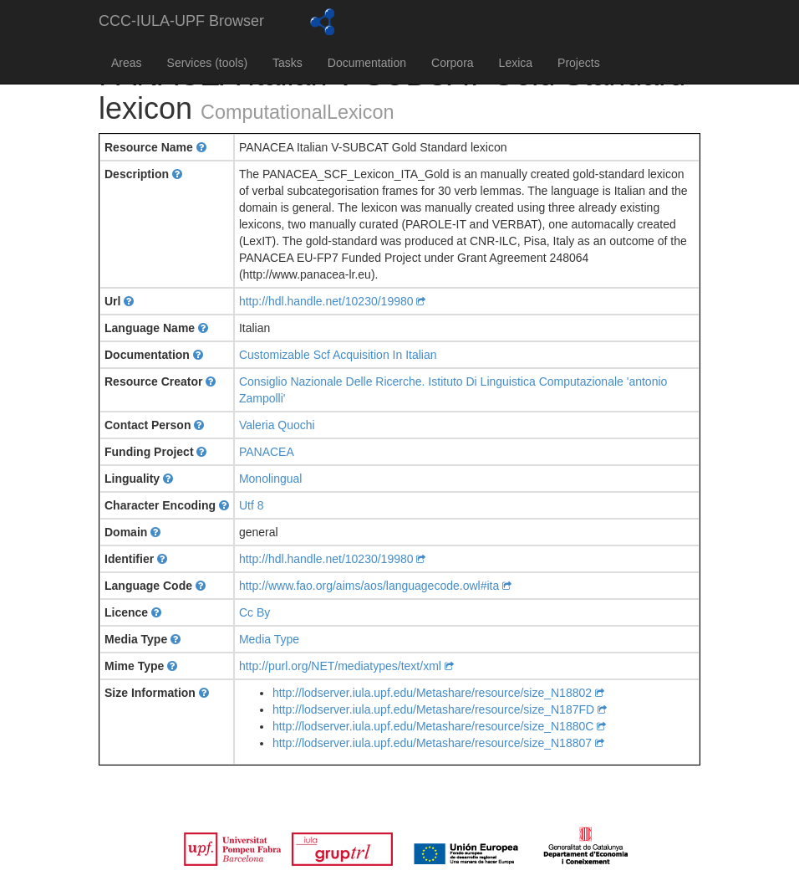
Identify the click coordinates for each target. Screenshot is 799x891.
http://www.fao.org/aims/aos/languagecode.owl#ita (375, 585)
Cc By (254, 612)
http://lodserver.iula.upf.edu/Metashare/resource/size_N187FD (439, 709)
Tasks (287, 62)
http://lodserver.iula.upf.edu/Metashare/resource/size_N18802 (438, 692)
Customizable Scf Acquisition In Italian (338, 354)
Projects (578, 62)
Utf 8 (251, 505)
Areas (126, 62)
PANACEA (266, 451)
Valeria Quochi (277, 425)
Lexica (515, 62)
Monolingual (271, 478)
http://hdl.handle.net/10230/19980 (332, 301)
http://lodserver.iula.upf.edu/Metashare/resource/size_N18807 (438, 743)
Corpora (452, 62)
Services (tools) (207, 62)
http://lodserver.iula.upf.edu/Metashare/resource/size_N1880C (439, 726)
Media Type (269, 639)
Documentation (367, 62)
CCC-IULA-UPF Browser (181, 21)
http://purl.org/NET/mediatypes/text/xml (346, 666)
